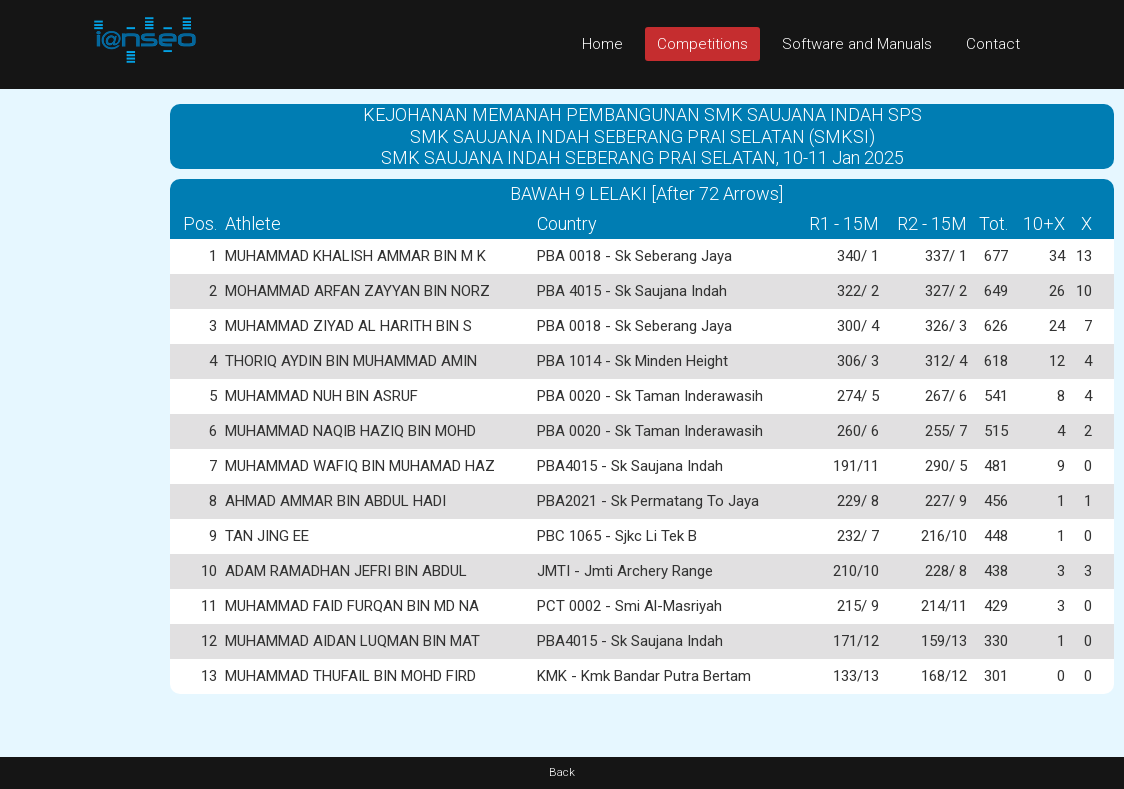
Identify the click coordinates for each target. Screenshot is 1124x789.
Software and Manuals (857, 44)
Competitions (702, 44)
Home (602, 44)
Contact (993, 44)
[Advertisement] (80, 389)
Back (562, 772)
